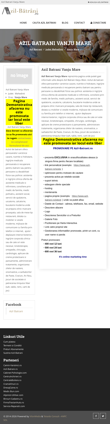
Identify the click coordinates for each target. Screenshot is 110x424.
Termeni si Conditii (12, 345)
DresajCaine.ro (10, 387)
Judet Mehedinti (54, 49)
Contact (79, 22)
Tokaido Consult (51, 416)
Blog (65, 22)
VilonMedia (35, 416)
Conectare (98, 22)
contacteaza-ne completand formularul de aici (20, 142)
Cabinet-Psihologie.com (15, 372)
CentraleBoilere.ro (12, 380)
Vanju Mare (73, 49)
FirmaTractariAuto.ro (13, 402)
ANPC (64, 416)
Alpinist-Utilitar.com (13, 395)
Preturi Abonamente (13, 349)
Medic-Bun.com (11, 391)
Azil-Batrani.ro (10, 369)
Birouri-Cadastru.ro (12, 398)
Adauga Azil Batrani (98, 2)
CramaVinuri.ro (10, 383)
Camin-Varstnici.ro (12, 365)
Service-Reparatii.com (14, 406)
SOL (5, 420)
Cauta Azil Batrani (44, 22)
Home (23, 22)
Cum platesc (9, 341)
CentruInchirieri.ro (12, 376)
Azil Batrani (36, 49)
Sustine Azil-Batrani (13, 352)
